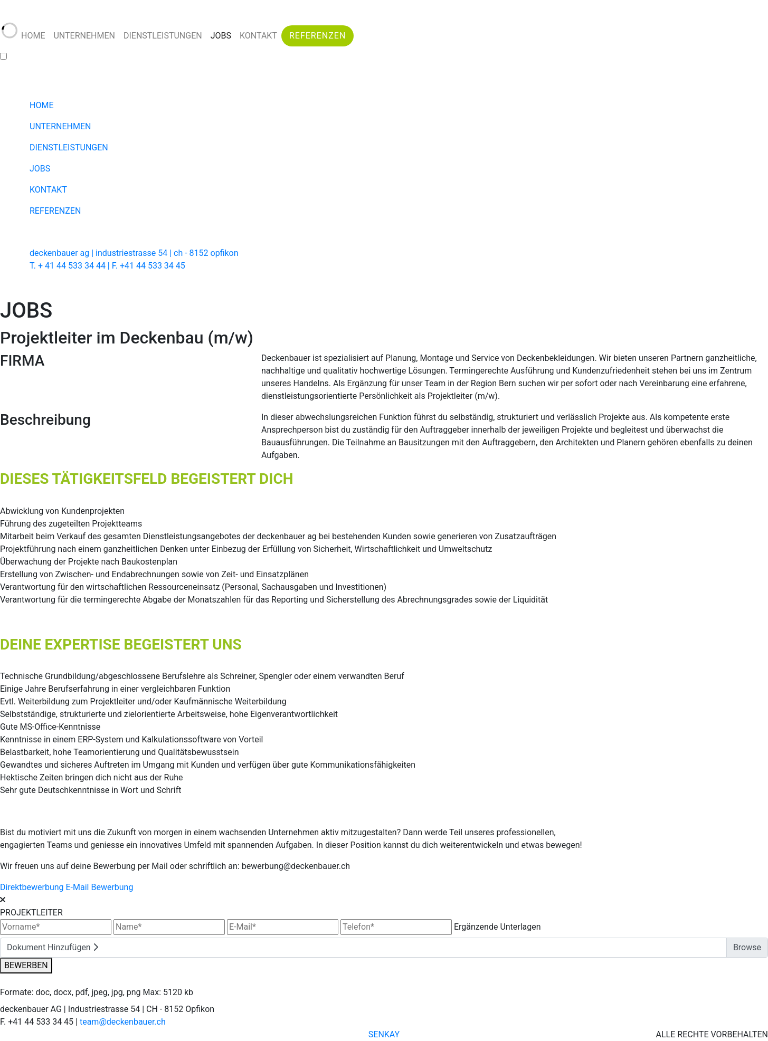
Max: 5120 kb (168, 992)
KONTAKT (258, 36)
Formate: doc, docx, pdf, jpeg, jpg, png (70, 992)
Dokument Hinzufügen (52, 947)
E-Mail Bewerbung (99, 887)
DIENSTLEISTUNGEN (163, 36)
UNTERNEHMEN (84, 36)
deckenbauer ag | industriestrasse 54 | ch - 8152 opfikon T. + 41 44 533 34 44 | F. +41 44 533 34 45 (134, 259)
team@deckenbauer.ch (123, 1022)
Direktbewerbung (32, 887)
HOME (33, 36)
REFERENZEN (317, 36)
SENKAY (384, 1034)
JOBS (221, 36)
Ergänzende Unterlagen (497, 927)
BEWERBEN (26, 965)
